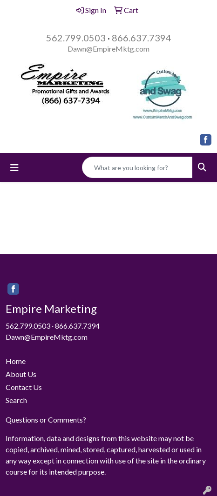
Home (16, 361)
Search (16, 400)
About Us (21, 374)
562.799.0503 (76, 37)
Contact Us (24, 387)
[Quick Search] (137, 167)
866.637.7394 (141, 37)
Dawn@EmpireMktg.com (108, 48)
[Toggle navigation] (14, 167)
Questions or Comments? (46, 419)
